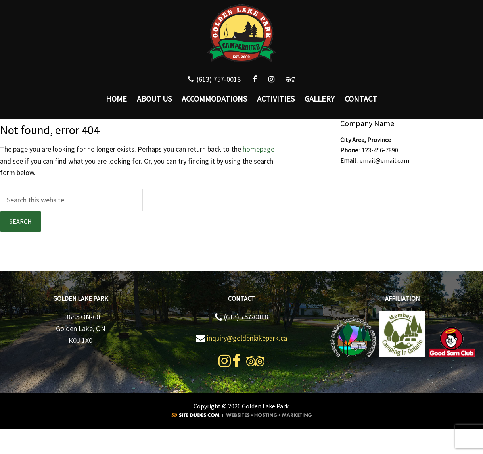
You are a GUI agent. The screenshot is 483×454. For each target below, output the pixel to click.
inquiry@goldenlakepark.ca (247, 337)
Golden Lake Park (241, 33)
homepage (258, 149)
